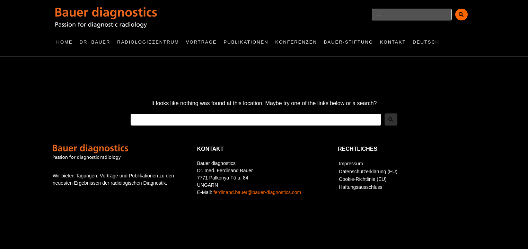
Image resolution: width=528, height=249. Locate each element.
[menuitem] (429, 42)
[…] (412, 14)
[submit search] (461, 14)
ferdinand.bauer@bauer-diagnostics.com (257, 192)
